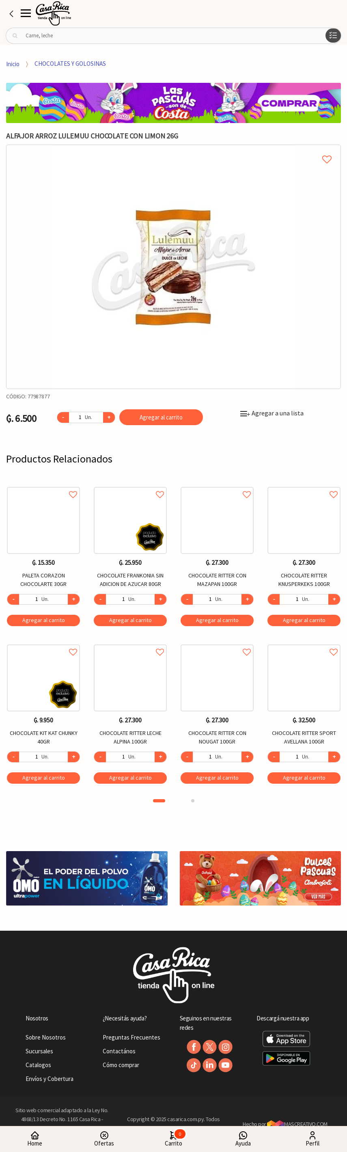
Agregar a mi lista (173, 150)
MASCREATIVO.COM (297, 1124)
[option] (173, 267)
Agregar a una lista (272, 413)
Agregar (43, 620)
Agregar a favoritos (43, 485)
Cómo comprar (121, 1065)
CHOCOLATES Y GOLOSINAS (70, 63)
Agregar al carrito (161, 417)
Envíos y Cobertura (49, 1079)
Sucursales (39, 1051)
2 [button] (193, 800)
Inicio (12, 63)
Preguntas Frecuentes (131, 1037)
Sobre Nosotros (46, 1037)
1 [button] (159, 800)
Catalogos (38, 1065)
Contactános (119, 1051)
